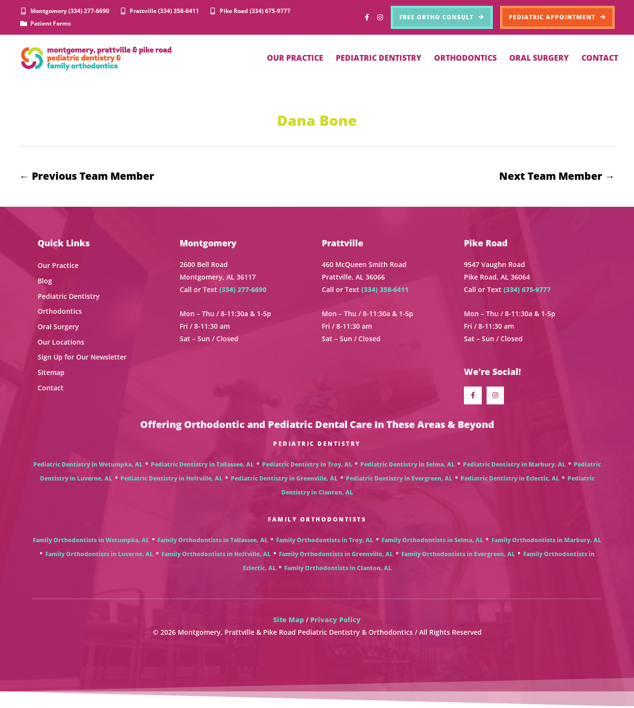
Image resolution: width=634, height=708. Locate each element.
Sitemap (51, 372)
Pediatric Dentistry (69, 296)
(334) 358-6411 (385, 289)
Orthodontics (60, 311)
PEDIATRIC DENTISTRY (379, 58)
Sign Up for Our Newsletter (82, 357)
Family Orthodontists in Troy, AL (324, 541)
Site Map (288, 621)
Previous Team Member (86, 176)
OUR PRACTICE (295, 58)
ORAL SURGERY (539, 58)
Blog (45, 281)
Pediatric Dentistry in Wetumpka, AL (88, 466)
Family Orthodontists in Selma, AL (432, 541)
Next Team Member (557, 176)
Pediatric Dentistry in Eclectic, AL (510, 480)
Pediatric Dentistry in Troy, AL (307, 466)
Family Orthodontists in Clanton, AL (338, 569)
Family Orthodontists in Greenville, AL (336, 555)
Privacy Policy (335, 621)
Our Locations (61, 342)
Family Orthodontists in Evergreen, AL (458, 555)
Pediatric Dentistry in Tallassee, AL (202, 466)
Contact (51, 387)
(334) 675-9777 (527, 289)
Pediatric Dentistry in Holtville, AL (171, 480)
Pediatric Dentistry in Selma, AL (407, 466)
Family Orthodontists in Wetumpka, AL (91, 541)
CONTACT (599, 58)
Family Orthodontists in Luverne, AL (99, 555)
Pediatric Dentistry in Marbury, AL (514, 466)
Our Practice (58, 266)
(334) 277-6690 (242, 289)
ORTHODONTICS (465, 58)
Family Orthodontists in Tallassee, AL (213, 541)
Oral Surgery (58, 327)
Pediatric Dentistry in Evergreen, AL (399, 480)
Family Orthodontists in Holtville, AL (216, 555)
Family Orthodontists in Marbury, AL (546, 541)
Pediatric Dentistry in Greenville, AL (284, 480)
